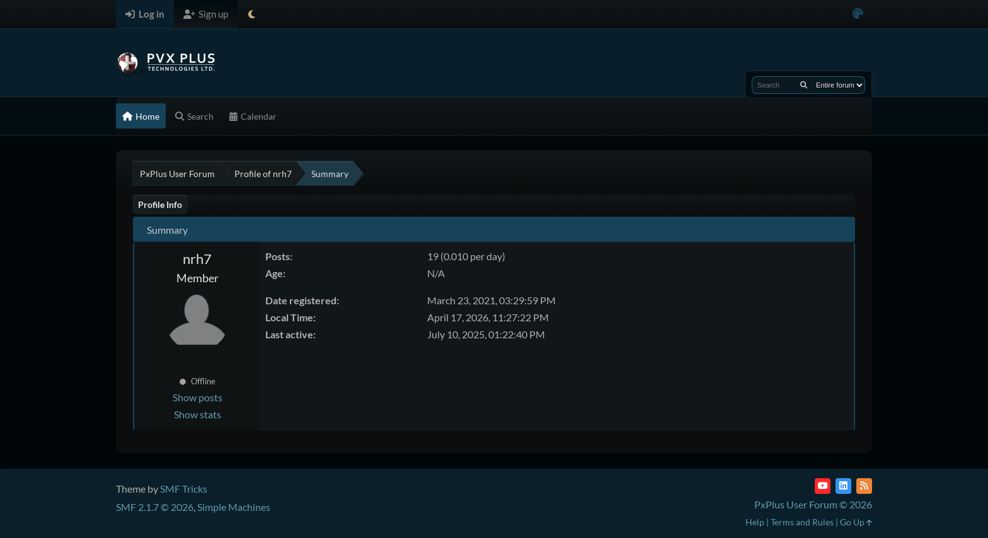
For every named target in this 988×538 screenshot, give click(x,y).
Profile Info (160, 204)
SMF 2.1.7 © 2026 (154, 507)
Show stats (197, 414)
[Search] (803, 85)
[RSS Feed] (864, 486)
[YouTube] (822, 486)
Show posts (197, 397)
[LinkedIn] (843, 486)
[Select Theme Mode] (252, 14)
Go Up (856, 522)
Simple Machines (233, 507)
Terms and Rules (802, 522)
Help (754, 522)
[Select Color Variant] (858, 14)
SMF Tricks (183, 489)
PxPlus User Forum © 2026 (813, 504)
